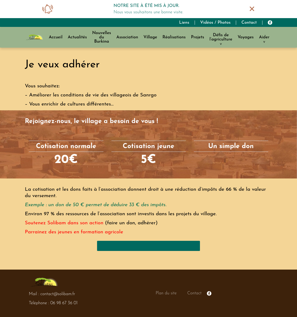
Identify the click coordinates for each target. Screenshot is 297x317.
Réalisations (174, 37)
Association (127, 37)
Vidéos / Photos (215, 23)
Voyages (246, 37)
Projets (197, 37)
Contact (249, 23)
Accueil (55, 37)
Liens (184, 23)
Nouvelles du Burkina (101, 37)
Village (150, 37)
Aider (264, 37)
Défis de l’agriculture (221, 37)
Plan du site (166, 293)
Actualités (77, 37)
